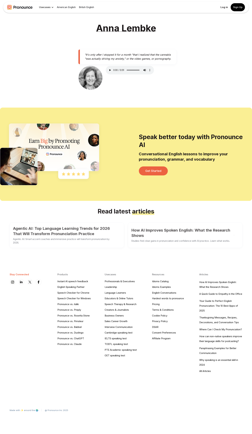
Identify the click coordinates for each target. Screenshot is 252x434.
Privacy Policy (160, 321)
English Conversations (164, 292)
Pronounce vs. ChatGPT (70, 338)
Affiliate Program (161, 338)
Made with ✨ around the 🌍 (24, 410)
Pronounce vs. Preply (69, 309)
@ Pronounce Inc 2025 (56, 410)
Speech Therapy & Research (120, 304)
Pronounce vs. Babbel (69, 327)
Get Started (153, 171)
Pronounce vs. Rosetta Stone (73, 315)
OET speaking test (115, 355)
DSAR (155, 327)
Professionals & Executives (120, 281)
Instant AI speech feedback (72, 281)
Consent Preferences (164, 332)
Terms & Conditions (163, 309)
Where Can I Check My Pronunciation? (220, 329)
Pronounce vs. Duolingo (70, 332)
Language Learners (115, 292)
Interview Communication (119, 327)
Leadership (111, 286)
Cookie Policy (159, 315)
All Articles (205, 371)
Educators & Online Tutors (119, 298)
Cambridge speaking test (118, 332)
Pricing (156, 304)
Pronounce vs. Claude (69, 344)
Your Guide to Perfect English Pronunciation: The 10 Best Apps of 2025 (218, 305)
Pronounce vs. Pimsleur (70, 321)
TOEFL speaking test (116, 344)
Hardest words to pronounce (168, 298)
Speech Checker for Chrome (73, 292)
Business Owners (114, 315)
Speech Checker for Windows (74, 298)
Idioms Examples (161, 286)
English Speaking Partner (71, 286)
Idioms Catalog (160, 281)
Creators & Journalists (117, 309)
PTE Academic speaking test (121, 349)
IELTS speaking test (116, 338)
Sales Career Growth (116, 321)
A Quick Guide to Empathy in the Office (220, 293)
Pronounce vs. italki (68, 304)
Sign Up (237, 7)
